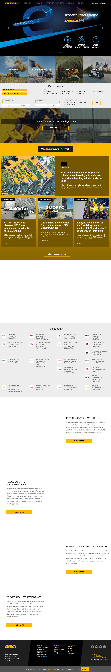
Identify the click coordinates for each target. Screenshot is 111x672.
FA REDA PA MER (84, 23)
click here (76, 669)
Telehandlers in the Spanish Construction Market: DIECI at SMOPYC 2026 (55, 225)
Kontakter (99, 656)
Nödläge (56, 653)
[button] (8, 28)
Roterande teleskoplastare (41, 653)
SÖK (96, 103)
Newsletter (60, 3)
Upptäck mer (55, 128)
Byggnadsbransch (59, 649)
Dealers (81, 3)
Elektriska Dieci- (42, 656)
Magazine (70, 3)
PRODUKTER (16, 3)
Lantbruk (56, 647)
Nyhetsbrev (71, 653)
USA (103, 3)
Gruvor (56, 651)
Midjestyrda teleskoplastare (41, 650)
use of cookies (51, 669)
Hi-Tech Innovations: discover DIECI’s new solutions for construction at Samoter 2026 (17, 226)
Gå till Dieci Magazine (57, 254)
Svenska (95, 3)
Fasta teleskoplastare (43, 647)
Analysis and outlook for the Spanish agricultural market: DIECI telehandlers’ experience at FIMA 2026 (91, 226)
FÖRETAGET (50, 3)
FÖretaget (70, 648)
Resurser (39, 3)
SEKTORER (27, 3)
